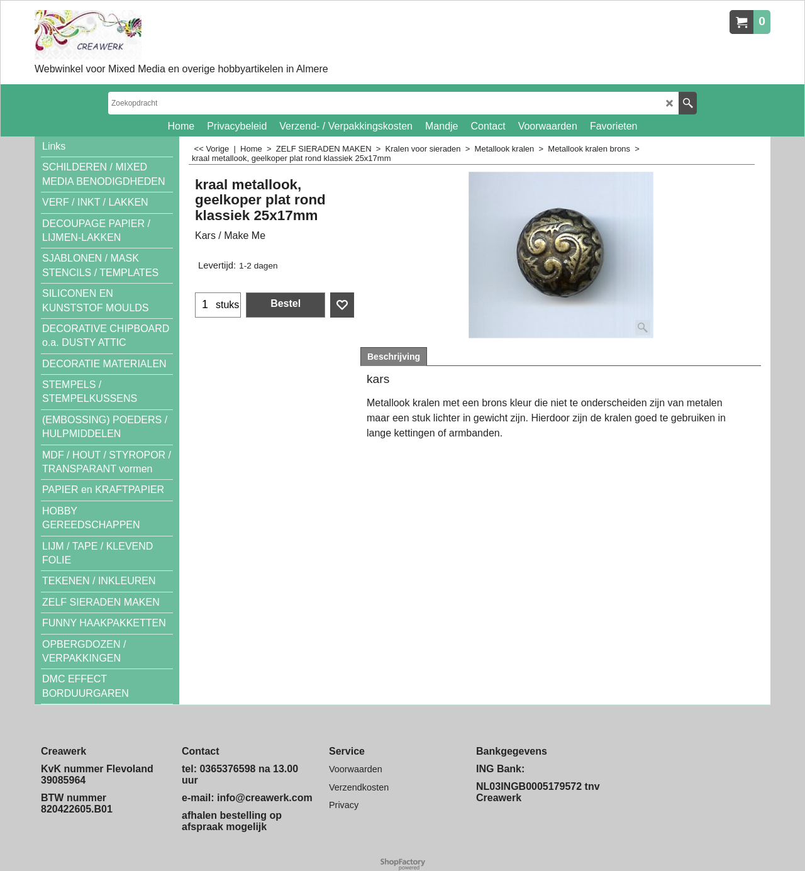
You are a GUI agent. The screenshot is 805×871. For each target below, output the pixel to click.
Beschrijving (393, 357)
